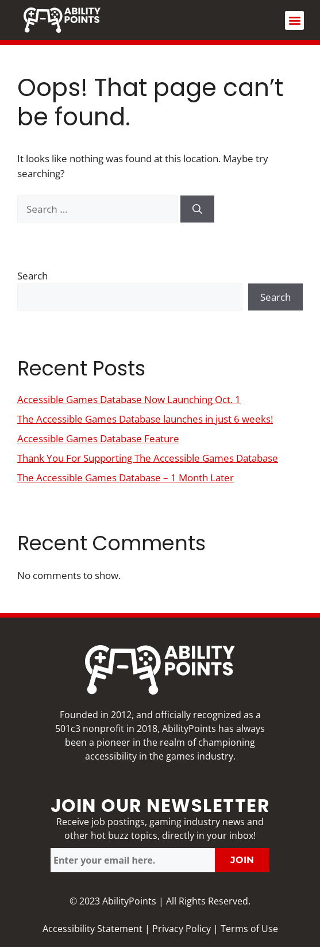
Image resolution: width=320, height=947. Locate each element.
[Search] (197, 209)
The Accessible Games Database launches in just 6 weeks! (145, 418)
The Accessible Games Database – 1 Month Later (125, 477)
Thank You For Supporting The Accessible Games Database (147, 458)
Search (32, 275)
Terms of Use (249, 928)
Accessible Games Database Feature (98, 438)
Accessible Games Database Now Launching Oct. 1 (129, 399)
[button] (294, 20)
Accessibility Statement (92, 928)
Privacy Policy (181, 928)
